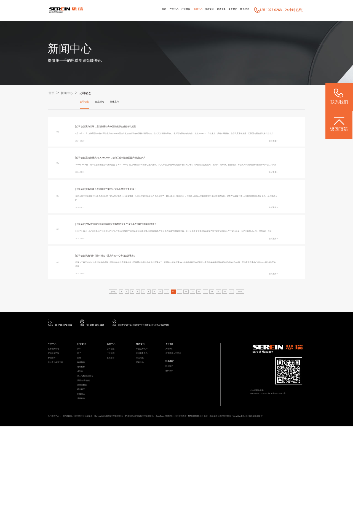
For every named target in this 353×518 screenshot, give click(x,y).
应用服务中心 (145, 414)
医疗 (80, 421)
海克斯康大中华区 (177, 414)
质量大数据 (84, 460)
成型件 (81, 440)
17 (214, 344)
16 (205, 344)
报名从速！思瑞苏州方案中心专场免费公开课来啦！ (128, 214)
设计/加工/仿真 (87, 454)
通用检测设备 (57, 407)
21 (248, 344)
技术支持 (189, 10)
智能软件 (54, 421)
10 (154, 344)
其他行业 (83, 480)
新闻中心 (173, 10)
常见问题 (142, 421)
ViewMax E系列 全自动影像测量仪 (101, 506)
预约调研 (171, 438)
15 (197, 344)
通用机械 (83, 434)
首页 (123, 10)
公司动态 (97, 93)
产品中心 (137, 10)
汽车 (80, 407)
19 (231, 344)
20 (240, 344)
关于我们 (224, 10)
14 (188, 344)
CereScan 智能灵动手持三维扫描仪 (237, 500)
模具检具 (83, 427)
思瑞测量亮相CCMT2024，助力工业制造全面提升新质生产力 (135, 171)
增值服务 (207, 10)
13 (180, 344)
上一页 (93, 344)
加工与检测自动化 (89, 447)
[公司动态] (82, 128)
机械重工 (83, 474)
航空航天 (83, 467)
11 (163, 344)
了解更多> (270, 152)
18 (222, 344)
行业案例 (155, 10)
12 (171, 344)
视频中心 (142, 427)
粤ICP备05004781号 (289, 454)
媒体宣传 (125, 102)
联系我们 (241, 10)
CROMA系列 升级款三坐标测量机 (189, 500)
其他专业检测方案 (60, 427)
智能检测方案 (57, 414)
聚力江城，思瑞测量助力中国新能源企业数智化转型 (128, 128)
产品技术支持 (145, 407)
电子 (80, 414)
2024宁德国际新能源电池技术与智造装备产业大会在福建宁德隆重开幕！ (143, 257)
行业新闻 (106, 102)
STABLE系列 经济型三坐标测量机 (94, 500)
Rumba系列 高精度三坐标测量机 (141, 500)
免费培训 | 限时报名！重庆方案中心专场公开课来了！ (129, 300)
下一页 (260, 344)
